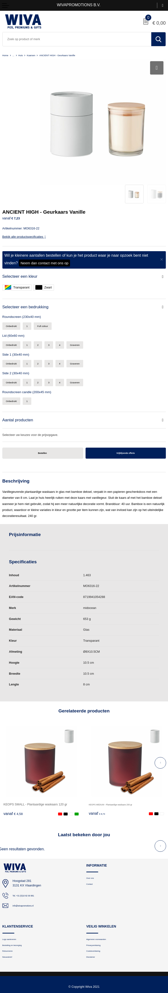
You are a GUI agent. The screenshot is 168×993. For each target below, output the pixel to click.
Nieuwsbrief (9, 929)
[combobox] (77, 39)
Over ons (92, 847)
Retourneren (10, 922)
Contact (91, 854)
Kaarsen (36, 55)
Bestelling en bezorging (17, 915)
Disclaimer (93, 929)
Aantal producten (19, 386)
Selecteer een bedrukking (28, 269)
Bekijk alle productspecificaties (24, 198)
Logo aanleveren (13, 908)
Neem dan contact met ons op (44, 225)
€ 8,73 (98, 782)
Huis (24, 55)
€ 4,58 (13, 782)
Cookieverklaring (97, 922)
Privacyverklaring (97, 915)
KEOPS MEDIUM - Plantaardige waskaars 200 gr (122, 772)
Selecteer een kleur (21, 238)
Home (6, 55)
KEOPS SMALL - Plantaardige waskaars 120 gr (35, 772)
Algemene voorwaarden (101, 908)
